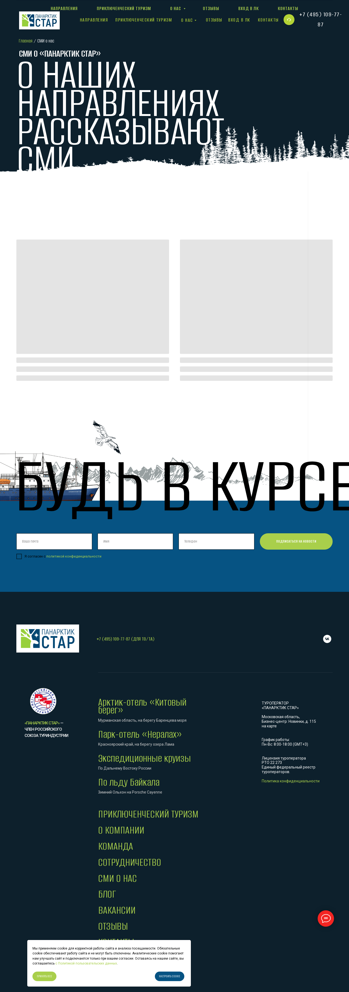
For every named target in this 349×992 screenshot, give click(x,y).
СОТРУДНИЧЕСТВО (129, 862)
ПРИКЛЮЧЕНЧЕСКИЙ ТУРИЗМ (148, 814)
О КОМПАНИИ (121, 830)
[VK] (327, 639)
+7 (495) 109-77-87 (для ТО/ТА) (125, 639)
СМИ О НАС (117, 878)
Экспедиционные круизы (144, 758)
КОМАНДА (115, 846)
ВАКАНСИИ (117, 910)
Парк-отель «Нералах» (140, 734)
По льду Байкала (129, 782)
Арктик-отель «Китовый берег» (142, 706)
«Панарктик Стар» (42, 723)
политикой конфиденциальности (73, 556)
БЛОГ (107, 894)
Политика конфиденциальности (291, 781)
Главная (25, 41)
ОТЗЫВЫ (113, 926)
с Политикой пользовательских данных (86, 963)
